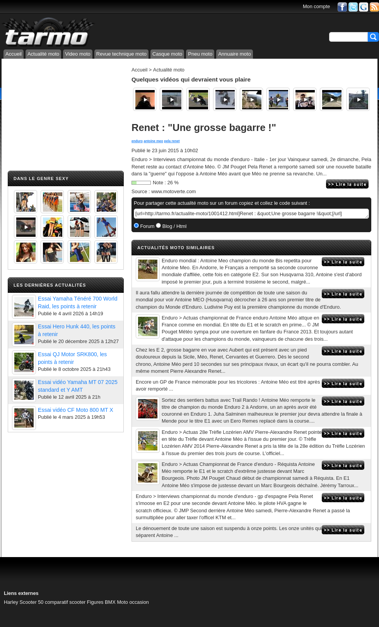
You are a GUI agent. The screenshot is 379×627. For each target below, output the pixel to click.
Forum (147, 226)
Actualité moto (43, 54)
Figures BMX (101, 602)
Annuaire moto (234, 54)
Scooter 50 (32, 602)
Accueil (13, 54)
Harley (11, 602)
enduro (137, 141)
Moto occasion (133, 602)
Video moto (77, 54)
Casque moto (167, 54)
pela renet (171, 141)
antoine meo (153, 141)
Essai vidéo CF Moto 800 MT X (75, 410)
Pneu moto (200, 54)
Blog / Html (173, 226)
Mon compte (316, 6)
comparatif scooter (65, 602)
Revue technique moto (121, 54)
